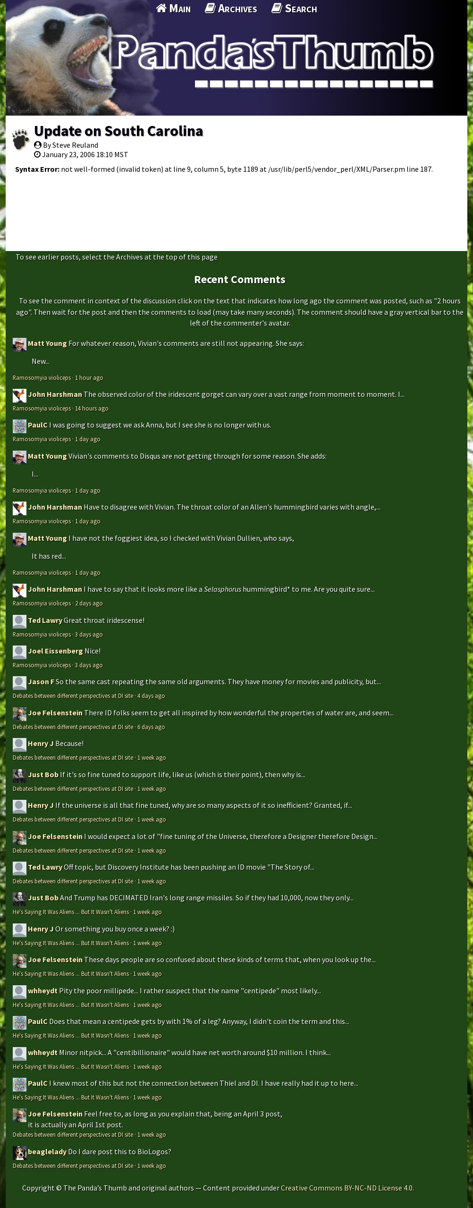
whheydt (43, 990)
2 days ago (89, 603)
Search (294, 8)
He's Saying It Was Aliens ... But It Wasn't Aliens (71, 911)
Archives (231, 8)
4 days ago (151, 695)
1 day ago (88, 439)
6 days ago (151, 726)
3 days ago (89, 634)
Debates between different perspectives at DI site (73, 695)
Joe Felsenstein (55, 712)
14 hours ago (92, 408)
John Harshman (55, 394)
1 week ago (151, 757)
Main (173, 8)
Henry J (41, 743)
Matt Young (47, 343)
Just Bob (43, 774)
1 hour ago (89, 377)
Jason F (41, 681)
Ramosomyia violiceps (42, 377)
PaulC (38, 424)
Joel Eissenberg (55, 650)
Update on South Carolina (118, 130)
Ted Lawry (45, 620)
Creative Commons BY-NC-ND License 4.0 (347, 1187)
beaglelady (47, 1151)
